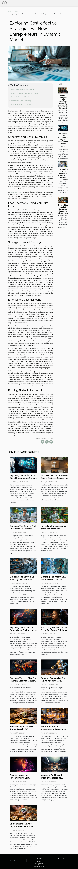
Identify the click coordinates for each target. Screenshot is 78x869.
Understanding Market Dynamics (22, 89)
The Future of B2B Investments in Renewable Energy (53, 729)
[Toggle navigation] (4, 2)
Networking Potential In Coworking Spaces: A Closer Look (63, 209)
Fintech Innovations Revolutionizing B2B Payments (19, 778)
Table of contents (19, 85)
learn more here (16, 192)
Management (39, 864)
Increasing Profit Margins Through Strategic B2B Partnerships (52, 778)
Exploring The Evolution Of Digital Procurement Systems (63, 138)
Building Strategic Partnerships (22, 104)
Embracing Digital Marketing (21, 101)
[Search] (15, 860)
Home (10, 12)
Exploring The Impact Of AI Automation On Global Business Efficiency (53, 579)
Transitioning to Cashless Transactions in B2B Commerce (21, 729)
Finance (17, 12)
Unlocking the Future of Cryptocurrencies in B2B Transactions (21, 826)
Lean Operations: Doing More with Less (24, 93)
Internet (39, 861)
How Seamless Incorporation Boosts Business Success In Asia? (54, 478)
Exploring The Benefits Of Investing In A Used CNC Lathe (22, 579)
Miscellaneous (39, 866)
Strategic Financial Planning (20, 97)
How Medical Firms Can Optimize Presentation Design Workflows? (63, 174)
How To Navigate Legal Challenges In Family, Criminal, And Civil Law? (63, 102)
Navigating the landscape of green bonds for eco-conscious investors (54, 529)
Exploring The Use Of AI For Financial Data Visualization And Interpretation (23, 681)
